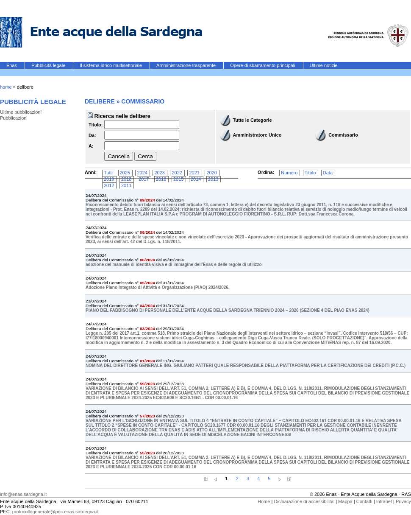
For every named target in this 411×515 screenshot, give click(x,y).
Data (328, 172)
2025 (125, 172)
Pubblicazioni (14, 117)
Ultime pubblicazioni (21, 112)
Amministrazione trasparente (186, 65)
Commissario (343, 134)
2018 (126, 179)
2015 (178, 179)
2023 (159, 172)
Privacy (403, 501)
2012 (109, 185)
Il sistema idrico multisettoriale (111, 65)
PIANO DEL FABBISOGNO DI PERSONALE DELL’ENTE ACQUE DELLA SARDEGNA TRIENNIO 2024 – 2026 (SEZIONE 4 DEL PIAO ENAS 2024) (227, 310)
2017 (144, 179)
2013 (213, 179)
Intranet (384, 501)
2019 (109, 179)
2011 (126, 185)
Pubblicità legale (49, 65)
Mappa (345, 501)
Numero (289, 172)
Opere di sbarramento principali (263, 65)
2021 (194, 172)
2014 (196, 179)
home (6, 87)
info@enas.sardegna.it (23, 494)
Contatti (364, 501)
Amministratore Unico (257, 134)
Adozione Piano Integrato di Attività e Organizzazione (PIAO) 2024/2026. (158, 287)
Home (264, 501)
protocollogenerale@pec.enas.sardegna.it (55, 511)
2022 (177, 172)
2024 (142, 172)
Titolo (310, 172)
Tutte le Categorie (252, 120)
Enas (12, 65)
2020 (211, 172)
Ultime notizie (324, 65)
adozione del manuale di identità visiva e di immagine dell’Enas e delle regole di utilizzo (174, 264)
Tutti (108, 172)
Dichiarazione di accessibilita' (304, 501)
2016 (161, 179)
